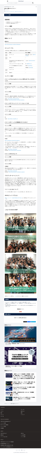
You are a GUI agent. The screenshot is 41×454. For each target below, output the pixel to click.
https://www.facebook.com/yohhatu (15, 150)
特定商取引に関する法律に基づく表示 (7, 445)
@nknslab (31, 67)
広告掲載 (2, 428)
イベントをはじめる (4, 436)
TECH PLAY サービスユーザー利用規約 (7, 441)
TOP (5, 403)
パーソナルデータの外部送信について (7, 446)
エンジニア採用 (3, 423)
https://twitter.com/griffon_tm (13, 118)
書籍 (21, 412)
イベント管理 (23, 436)
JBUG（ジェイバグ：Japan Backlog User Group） (13, 197)
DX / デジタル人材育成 (4, 424)
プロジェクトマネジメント (19, 11)
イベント (8, 403)
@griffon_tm (29, 63)
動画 (1, 412)
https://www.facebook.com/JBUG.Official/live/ (12, 44)
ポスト (25, 321)
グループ (2, 414)
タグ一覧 (2, 416)
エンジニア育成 (3, 426)
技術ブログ (23, 411)
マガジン (2, 411)
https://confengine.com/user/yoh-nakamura (12, 140)
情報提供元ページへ (20, 309)
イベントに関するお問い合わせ (20, 317)
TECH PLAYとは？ (4, 433)
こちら (15, 296)
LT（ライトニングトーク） (9, 11)
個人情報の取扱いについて (5, 443)
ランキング (23, 414)
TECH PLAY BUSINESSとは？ (6, 421)
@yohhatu (30, 65)
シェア (29, 321)
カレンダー (23, 409)
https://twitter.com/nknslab (12, 170)
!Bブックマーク (33, 321)
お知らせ (22, 433)
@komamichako (32, 60)
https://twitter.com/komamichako (13, 98)
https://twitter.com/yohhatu (12, 149)
